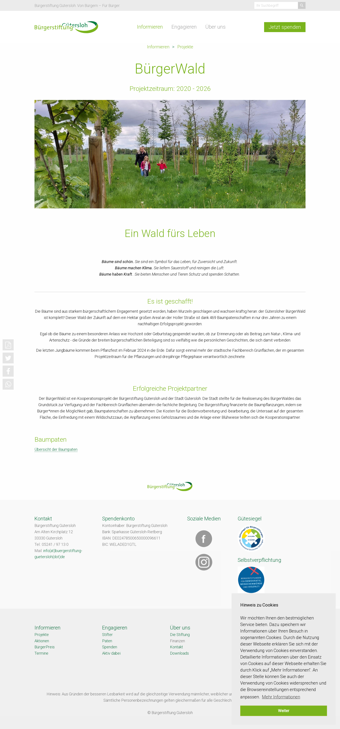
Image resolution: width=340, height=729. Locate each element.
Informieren (150, 27)
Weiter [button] (283, 710)
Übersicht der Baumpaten (55, 449)
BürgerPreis (44, 647)
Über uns (215, 27)
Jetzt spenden (285, 27)
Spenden (109, 647)
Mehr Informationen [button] (281, 697)
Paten (107, 641)
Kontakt (176, 647)
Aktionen (41, 641)
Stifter (107, 634)
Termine (41, 653)
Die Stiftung (180, 634)
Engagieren (184, 27)
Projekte (185, 46)
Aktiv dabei (111, 653)
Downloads (179, 653)
